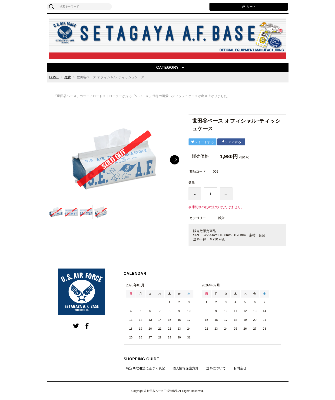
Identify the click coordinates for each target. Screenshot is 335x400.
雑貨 (67, 77)
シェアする (231, 142)
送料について (216, 368)
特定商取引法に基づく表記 (145, 368)
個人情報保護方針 (185, 368)
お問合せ (239, 368)
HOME (54, 77)
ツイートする (202, 142)
